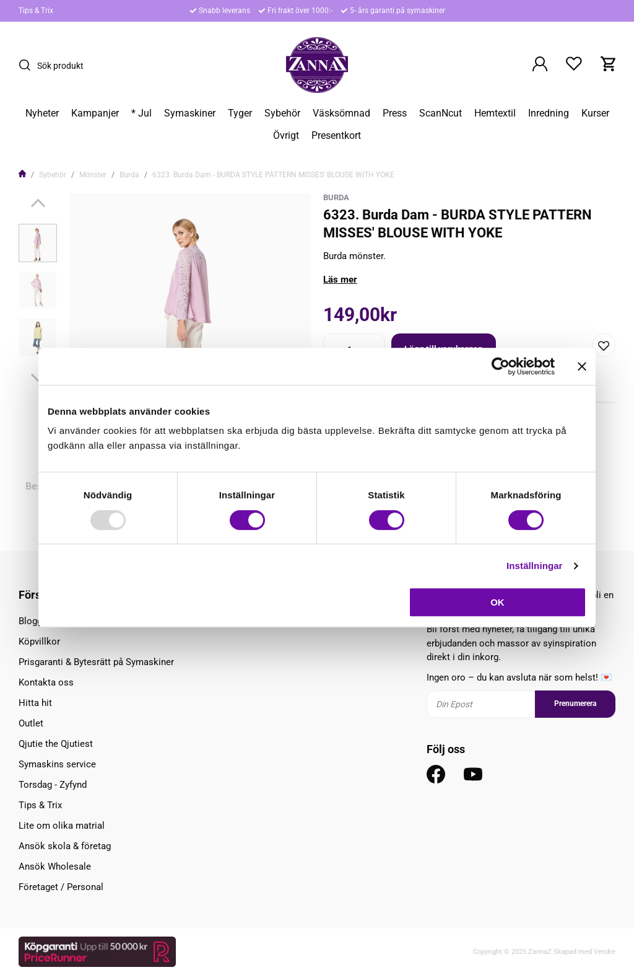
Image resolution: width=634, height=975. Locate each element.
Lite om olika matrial (62, 825)
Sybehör (282, 113)
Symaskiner (189, 113)
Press (395, 113)
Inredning (548, 113)
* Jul (141, 113)
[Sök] (28, 65)
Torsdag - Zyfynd (53, 784)
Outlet (31, 723)
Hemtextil (495, 113)
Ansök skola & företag (65, 846)
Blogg (30, 621)
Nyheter (42, 113)
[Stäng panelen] (582, 366)
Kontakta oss (46, 682)
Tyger (240, 113)
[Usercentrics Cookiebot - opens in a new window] (500, 366)
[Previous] (38, 203)
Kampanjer (95, 113)
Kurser (595, 113)
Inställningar (534, 565)
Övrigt (286, 136)
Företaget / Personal (61, 887)
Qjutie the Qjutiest (56, 743)
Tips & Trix (36, 10)
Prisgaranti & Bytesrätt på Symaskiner (96, 662)
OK (497, 602)
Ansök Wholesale (55, 866)
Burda (129, 174)
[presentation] (38, 243)
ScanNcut (440, 113)
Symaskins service (57, 764)
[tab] (37, 243)
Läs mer (340, 279)
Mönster (92, 174)
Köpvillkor (39, 641)
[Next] (38, 378)
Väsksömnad (341, 113)
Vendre (604, 952)
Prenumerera (575, 703)
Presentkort (336, 136)
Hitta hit (35, 702)
